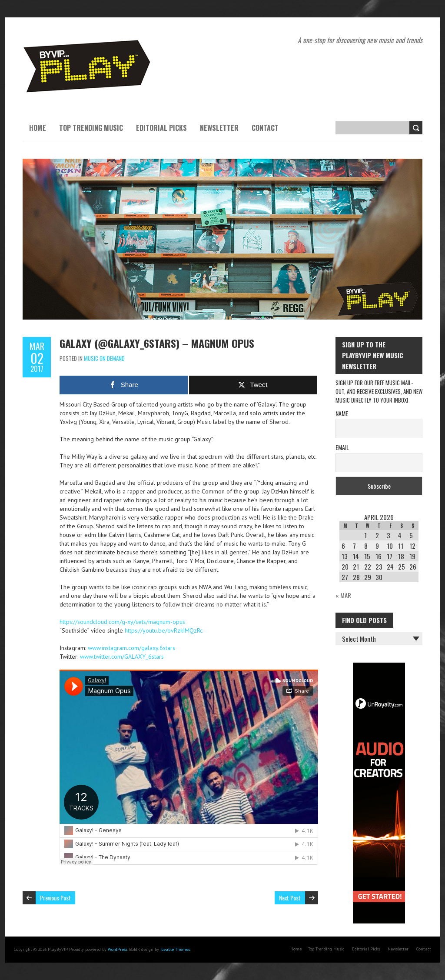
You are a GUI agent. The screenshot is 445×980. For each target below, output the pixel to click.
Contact (265, 128)
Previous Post (55, 897)
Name (341, 413)
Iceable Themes (175, 949)
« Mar (343, 595)
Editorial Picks (161, 128)
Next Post (290, 897)
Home (37, 128)
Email (342, 447)
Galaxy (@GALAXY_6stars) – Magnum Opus (157, 343)
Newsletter (219, 128)
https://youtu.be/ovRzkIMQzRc (164, 630)
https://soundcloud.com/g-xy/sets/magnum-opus (122, 622)
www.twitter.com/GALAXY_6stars (122, 656)
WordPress (117, 949)
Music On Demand (104, 358)
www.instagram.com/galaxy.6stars (131, 648)
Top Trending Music (91, 128)
